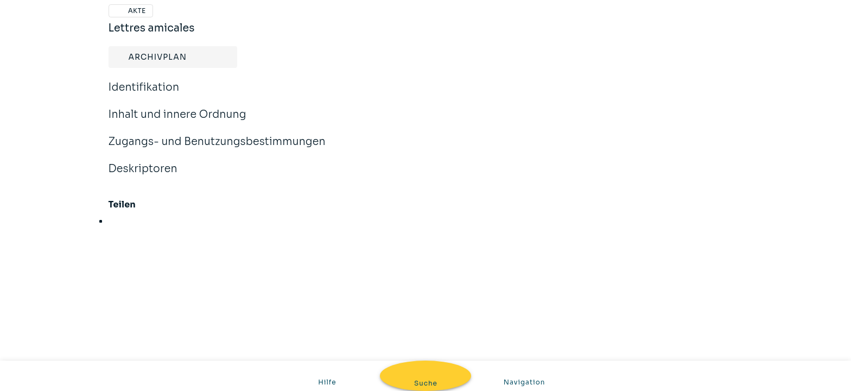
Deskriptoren (143, 176)
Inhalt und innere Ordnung (177, 121)
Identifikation (144, 94)
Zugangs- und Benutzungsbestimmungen (217, 148)
